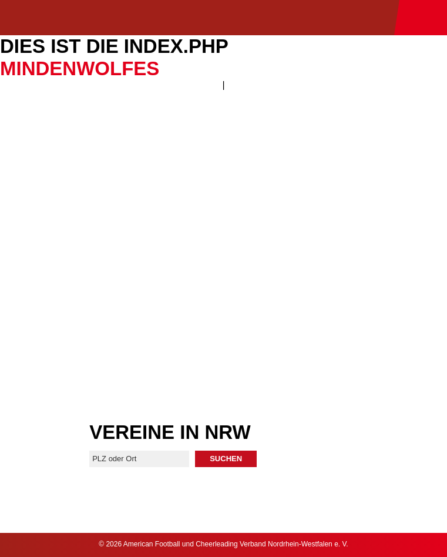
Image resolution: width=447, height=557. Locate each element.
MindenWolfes (79, 68)
